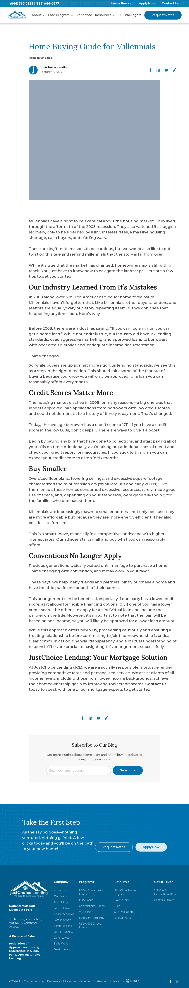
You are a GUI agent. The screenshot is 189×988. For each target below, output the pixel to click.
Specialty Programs (91, 917)
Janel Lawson (62, 937)
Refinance (84, 15)
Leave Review (121, 3)
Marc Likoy (61, 902)
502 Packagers (129, 15)
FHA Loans (86, 900)
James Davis (62, 908)
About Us (60, 890)
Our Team (60, 896)
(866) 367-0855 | (22, 3)
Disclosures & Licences (61, 981)
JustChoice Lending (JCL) (58, 667)
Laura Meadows (64, 914)
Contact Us (170, 3)
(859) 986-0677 (47, 3)
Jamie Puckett (63, 931)
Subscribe (127, 770)
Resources (105, 15)
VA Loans (85, 912)
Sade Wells (61, 943)
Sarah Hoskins (63, 926)
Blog (117, 906)
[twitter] (166, 70)
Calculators (121, 900)
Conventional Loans (91, 906)
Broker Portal (123, 917)
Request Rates (163, 15)
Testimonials (62, 949)
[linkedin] (158, 70)
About (38, 15)
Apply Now (147, 3)
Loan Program (61, 15)
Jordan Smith (62, 920)
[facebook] (150, 70)
